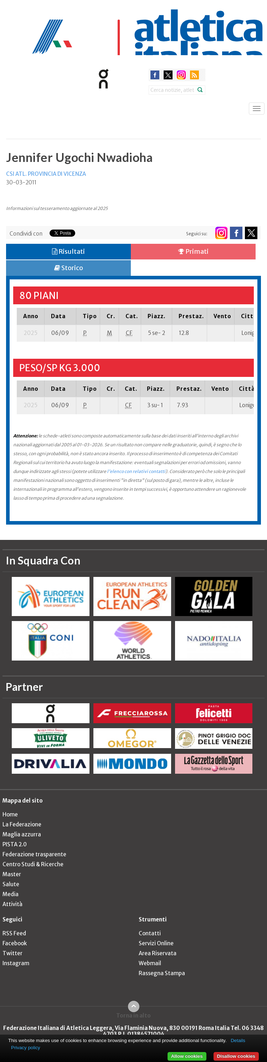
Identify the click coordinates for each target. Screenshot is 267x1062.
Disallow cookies (236, 1056)
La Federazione (21, 824)
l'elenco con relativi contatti (136, 471)
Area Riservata (157, 953)
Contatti (150, 933)
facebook (154, 74)
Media (10, 894)
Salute (10, 884)
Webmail (150, 963)
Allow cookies (187, 1056)
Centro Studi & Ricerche (32, 864)
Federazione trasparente (34, 854)
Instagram (15, 963)
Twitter (12, 953)
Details (238, 1040)
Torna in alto (133, 1015)
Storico (68, 268)
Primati (193, 251)
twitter (168, 74)
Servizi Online (156, 943)
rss (194, 74)
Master (11, 874)
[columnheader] (31, 316)
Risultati (68, 251)
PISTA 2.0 (14, 844)
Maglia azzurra (21, 834)
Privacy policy (25, 1047)
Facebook (14, 943)
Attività (12, 904)
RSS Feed (14, 933)
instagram (181, 74)
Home (10, 814)
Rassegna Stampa (162, 973)
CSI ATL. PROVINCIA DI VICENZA (46, 173)
